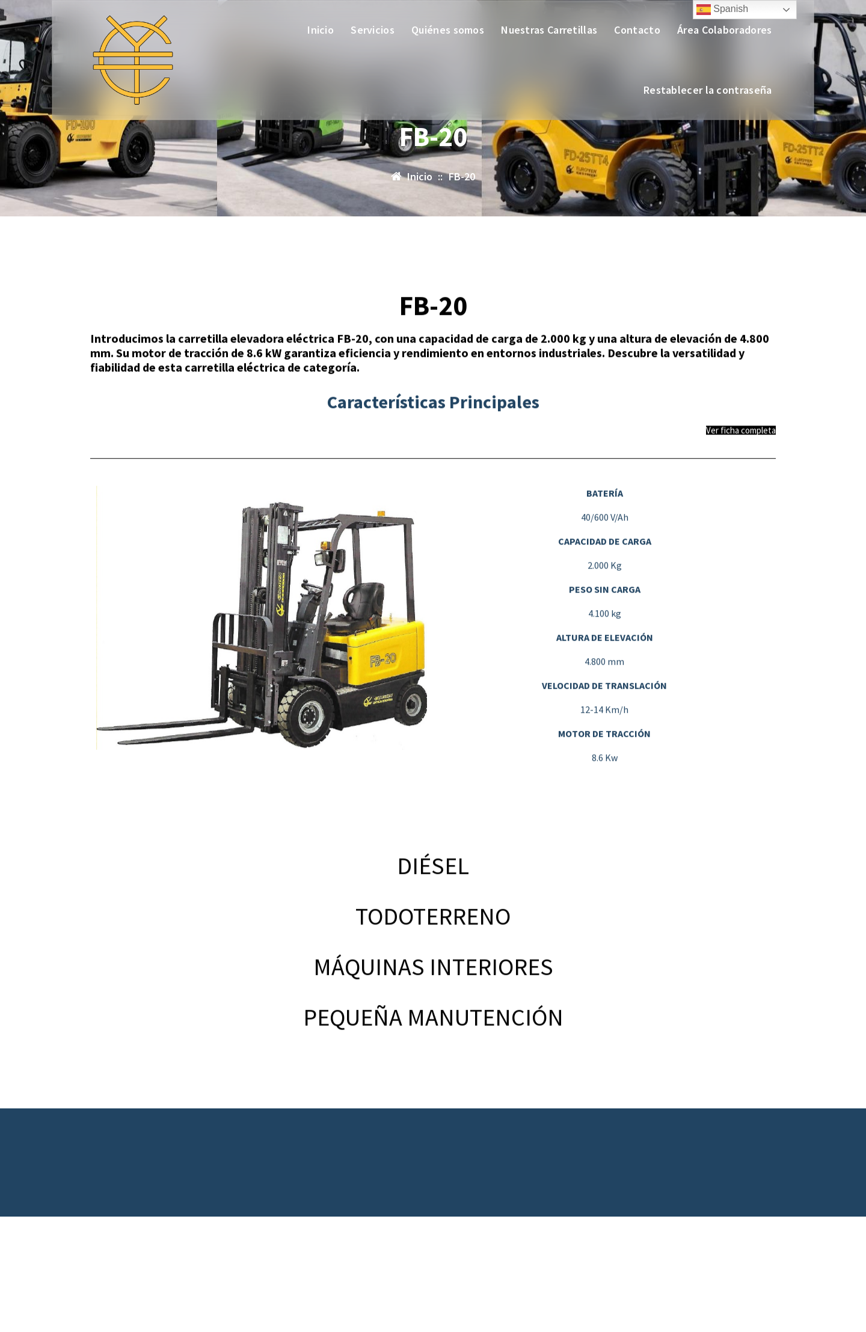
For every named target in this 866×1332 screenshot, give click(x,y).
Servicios (373, 30)
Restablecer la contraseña (707, 90)
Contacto (637, 30)
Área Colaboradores (724, 30)
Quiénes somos (447, 30)
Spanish (722, 9)
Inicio (320, 30)
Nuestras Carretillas (549, 30)
